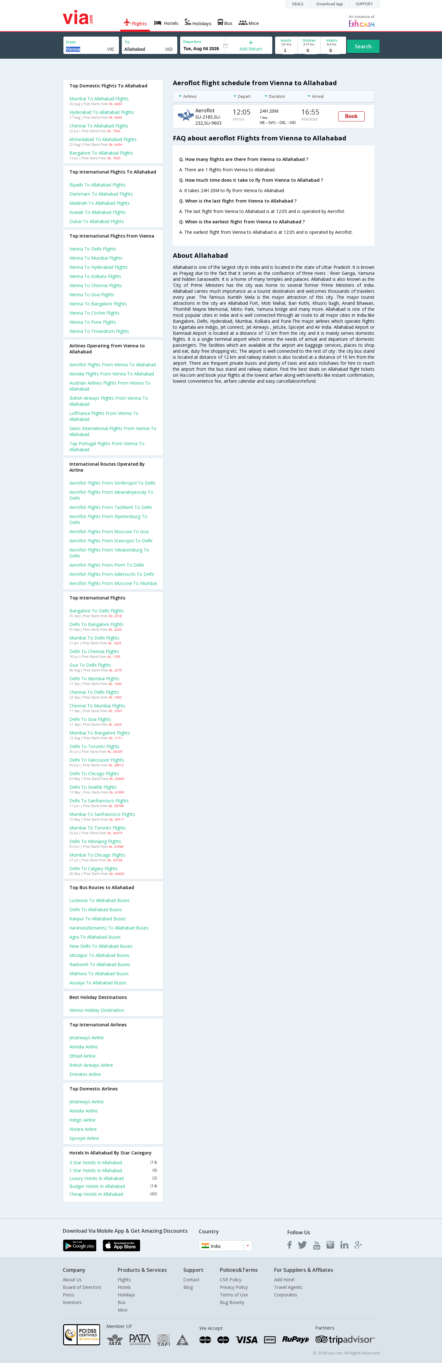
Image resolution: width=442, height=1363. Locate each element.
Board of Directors (82, 1287)
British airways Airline (91, 1065)
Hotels (124, 1287)
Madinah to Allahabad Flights (99, 203)
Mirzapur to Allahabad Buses (99, 955)
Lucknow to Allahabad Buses (99, 900)
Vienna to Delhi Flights (92, 249)
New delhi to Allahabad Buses (101, 946)
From (71, 42)
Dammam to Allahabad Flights (101, 194)
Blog (188, 1287)
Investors (72, 1302)
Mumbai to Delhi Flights (94, 638)
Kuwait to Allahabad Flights (97, 212)
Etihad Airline (82, 1056)
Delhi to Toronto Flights (94, 746)
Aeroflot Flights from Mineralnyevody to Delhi (111, 495)
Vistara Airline (83, 1129)
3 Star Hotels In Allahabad (113, 1162)
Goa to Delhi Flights (90, 665)
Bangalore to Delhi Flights (96, 611)
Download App (329, 4)
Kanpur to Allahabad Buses (97, 919)
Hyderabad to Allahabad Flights (101, 112)
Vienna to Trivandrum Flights (99, 331)
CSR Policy (230, 1280)
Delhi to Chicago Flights (94, 773)
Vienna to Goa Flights (91, 295)
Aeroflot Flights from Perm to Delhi (106, 565)
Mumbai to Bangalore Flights (99, 733)
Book (351, 116)
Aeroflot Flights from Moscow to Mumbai (113, 583)
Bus (122, 1302)
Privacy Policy (234, 1287)
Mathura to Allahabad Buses (99, 974)
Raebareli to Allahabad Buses (99, 964)
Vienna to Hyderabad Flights (98, 267)
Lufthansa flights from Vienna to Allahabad (103, 416)
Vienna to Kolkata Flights (95, 276)
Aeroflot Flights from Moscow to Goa (109, 531)
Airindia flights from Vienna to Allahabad (111, 374)
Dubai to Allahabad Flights (96, 221)
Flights (124, 1280)
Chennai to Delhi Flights (94, 692)
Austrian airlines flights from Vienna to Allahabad (109, 386)
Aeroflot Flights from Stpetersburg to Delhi (108, 519)
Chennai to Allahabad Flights (98, 126)
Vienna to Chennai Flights (95, 285)
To (127, 42)
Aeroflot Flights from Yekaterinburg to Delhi (109, 553)
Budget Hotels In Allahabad (113, 1186)
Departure (192, 41)
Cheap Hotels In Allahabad (113, 1194)
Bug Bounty (232, 1302)
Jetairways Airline (86, 1038)
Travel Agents (288, 1287)
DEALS (298, 4)
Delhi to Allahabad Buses (95, 909)
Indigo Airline (82, 1120)
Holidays (126, 1295)
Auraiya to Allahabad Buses (98, 983)
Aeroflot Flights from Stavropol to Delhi (110, 541)
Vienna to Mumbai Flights (95, 258)
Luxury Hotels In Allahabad (113, 1178)
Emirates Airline (85, 1074)
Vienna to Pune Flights (92, 322)
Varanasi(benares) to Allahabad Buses (109, 928)
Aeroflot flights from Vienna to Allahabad (112, 365)
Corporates (285, 1295)
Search (363, 46)
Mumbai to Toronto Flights (97, 828)
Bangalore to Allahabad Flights (101, 153)
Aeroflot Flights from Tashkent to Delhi (110, 507)
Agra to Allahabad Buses (95, 937)
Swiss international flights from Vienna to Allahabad (112, 431)
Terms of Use (234, 1295)
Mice (122, 1310)
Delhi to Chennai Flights (94, 651)
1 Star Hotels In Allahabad (113, 1170)
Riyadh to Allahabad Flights (97, 185)
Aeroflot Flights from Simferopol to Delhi (112, 483)
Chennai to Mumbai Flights (97, 706)
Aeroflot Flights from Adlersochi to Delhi (111, 574)
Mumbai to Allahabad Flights (99, 99)
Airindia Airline (83, 1047)
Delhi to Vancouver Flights (96, 760)
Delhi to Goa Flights (90, 719)
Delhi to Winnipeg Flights (95, 841)
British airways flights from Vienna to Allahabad (108, 401)
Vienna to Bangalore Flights (98, 304)
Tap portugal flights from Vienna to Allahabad (106, 446)
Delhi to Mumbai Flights (94, 679)
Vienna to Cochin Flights (94, 313)
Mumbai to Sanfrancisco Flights (102, 814)
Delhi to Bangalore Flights (96, 624)
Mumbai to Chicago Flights (97, 855)
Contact (191, 1280)
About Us (72, 1280)
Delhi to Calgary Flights (93, 868)
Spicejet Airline (84, 1138)
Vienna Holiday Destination (96, 1010)
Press (68, 1295)
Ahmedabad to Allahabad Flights (103, 139)
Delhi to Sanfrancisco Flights (99, 801)
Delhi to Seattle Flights (93, 787)
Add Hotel (284, 1280)
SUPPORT (364, 4)
